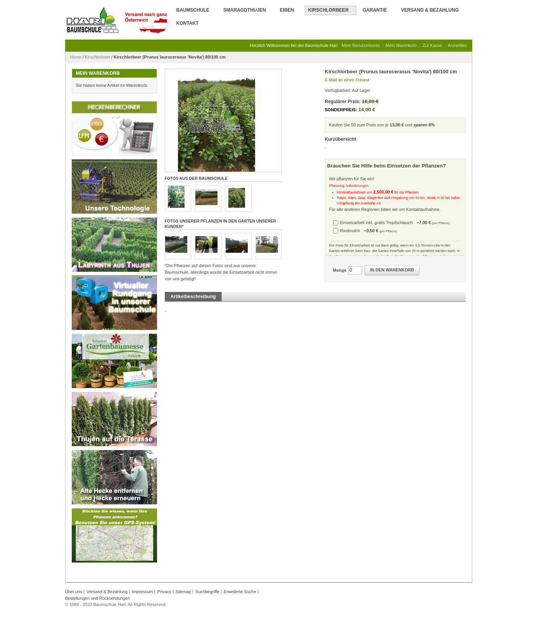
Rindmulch (368, 230)
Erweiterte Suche (240, 591)
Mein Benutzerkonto (361, 45)
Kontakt (187, 23)
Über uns (74, 591)
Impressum (142, 591)
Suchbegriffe (207, 591)
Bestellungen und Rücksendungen (97, 598)
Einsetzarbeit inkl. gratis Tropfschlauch (395, 222)
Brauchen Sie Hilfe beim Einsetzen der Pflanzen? (386, 166)
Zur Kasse (432, 45)
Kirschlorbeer (97, 57)
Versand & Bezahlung (430, 10)
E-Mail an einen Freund (347, 80)
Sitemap (183, 591)
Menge (340, 270)
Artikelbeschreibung (193, 296)
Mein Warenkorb (400, 45)
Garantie (375, 10)
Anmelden (457, 45)
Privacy (164, 591)
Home (75, 57)
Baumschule (192, 10)
